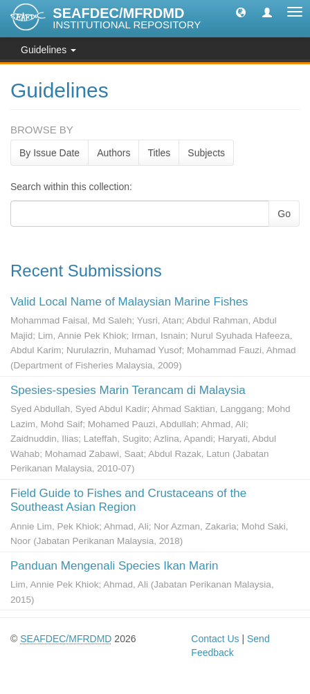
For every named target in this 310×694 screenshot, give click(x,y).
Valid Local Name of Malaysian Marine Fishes (129, 301)
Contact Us (215, 638)
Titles (158, 152)
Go (284, 213)
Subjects (206, 152)
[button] (240, 12)
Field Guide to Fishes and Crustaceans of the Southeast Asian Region (128, 500)
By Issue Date (49, 152)
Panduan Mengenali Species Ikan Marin (114, 565)
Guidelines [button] (48, 49)
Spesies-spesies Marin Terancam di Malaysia (128, 390)
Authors (113, 152)
